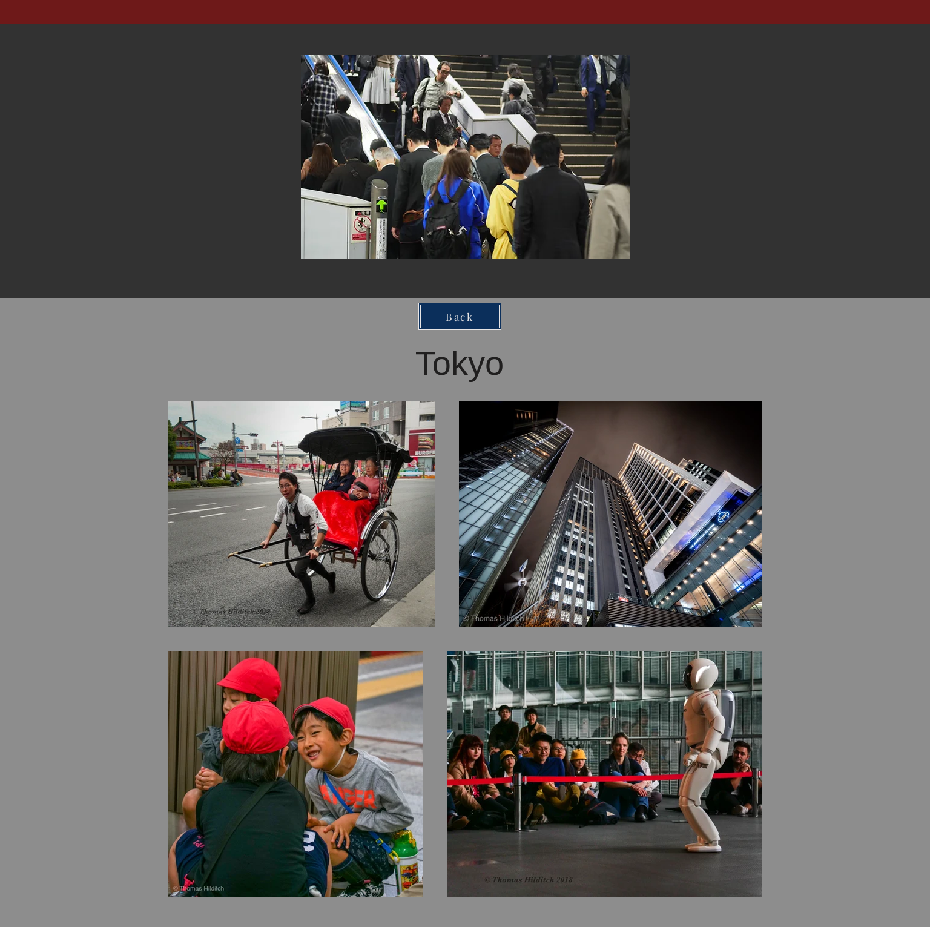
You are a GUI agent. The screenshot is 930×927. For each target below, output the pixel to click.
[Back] (459, 316)
